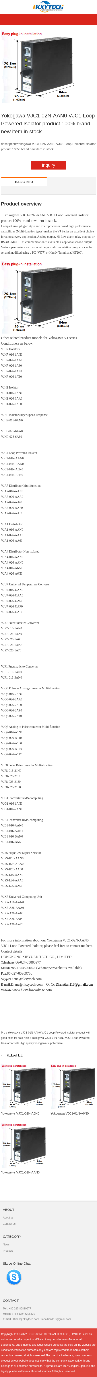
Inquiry (48, 165)
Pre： (4, 1032)
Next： (27, 1037)
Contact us (9, 1223)
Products (8, 1250)
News (6, 1244)
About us (8, 1217)
